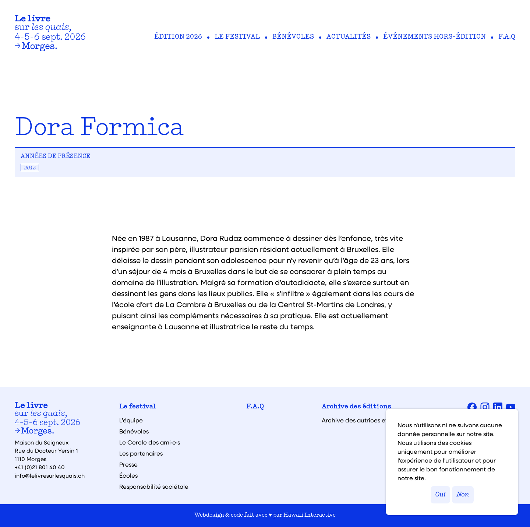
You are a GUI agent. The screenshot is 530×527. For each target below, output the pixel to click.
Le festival (237, 37)
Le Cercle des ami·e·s (149, 442)
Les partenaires (141, 453)
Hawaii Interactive (309, 515)
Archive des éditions (356, 407)
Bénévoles (293, 37)
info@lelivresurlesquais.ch (50, 475)
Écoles (128, 475)
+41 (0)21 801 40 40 (40, 467)
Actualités (348, 37)
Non (462, 494)
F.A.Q (506, 37)
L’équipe (131, 420)
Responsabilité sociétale (153, 486)
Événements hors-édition (434, 37)
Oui (440, 494)
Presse (128, 464)
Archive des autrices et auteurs (366, 420)
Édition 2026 (178, 37)
